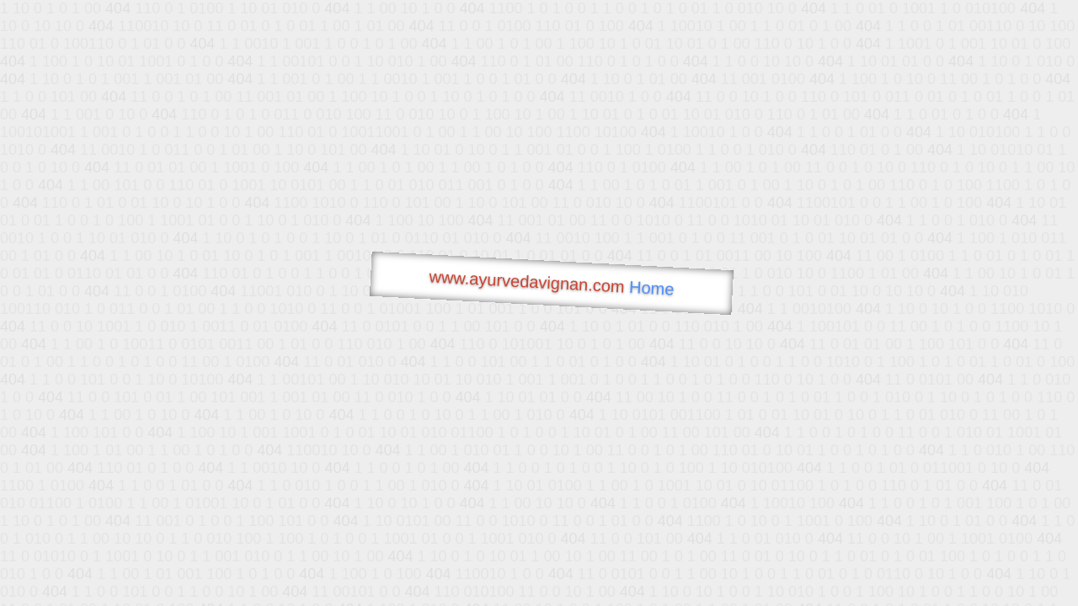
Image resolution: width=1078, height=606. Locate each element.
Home (652, 288)
